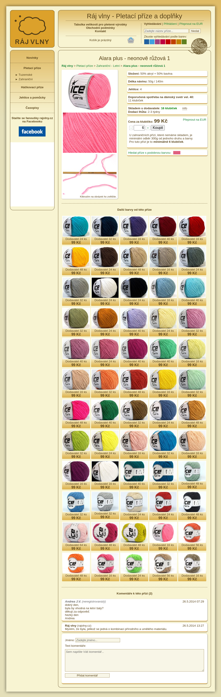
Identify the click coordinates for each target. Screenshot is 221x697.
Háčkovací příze (32, 87)
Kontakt (100, 31)
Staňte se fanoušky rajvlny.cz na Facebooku (32, 126)
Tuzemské (23, 74)
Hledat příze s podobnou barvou (149, 152)
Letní (116, 65)
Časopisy (32, 107)
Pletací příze (32, 68)
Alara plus (130, 65)
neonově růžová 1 (152, 65)
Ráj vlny (67, 65)
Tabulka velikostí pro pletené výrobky (100, 24)
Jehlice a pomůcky (32, 97)
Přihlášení (170, 23)
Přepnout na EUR (190, 23)
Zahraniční (24, 79)
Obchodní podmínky (100, 27)
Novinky (32, 57)
